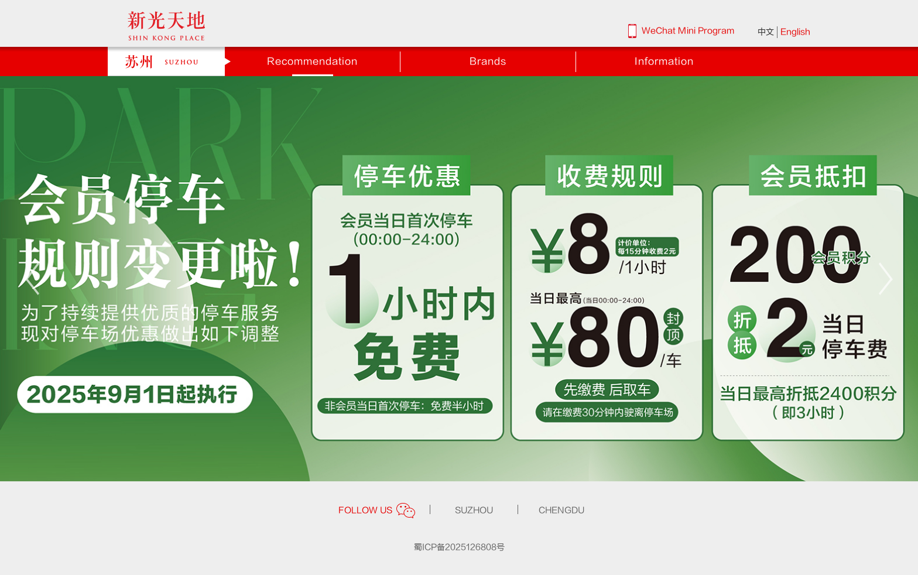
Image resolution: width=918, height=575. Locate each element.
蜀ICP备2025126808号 (459, 547)
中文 (766, 32)
